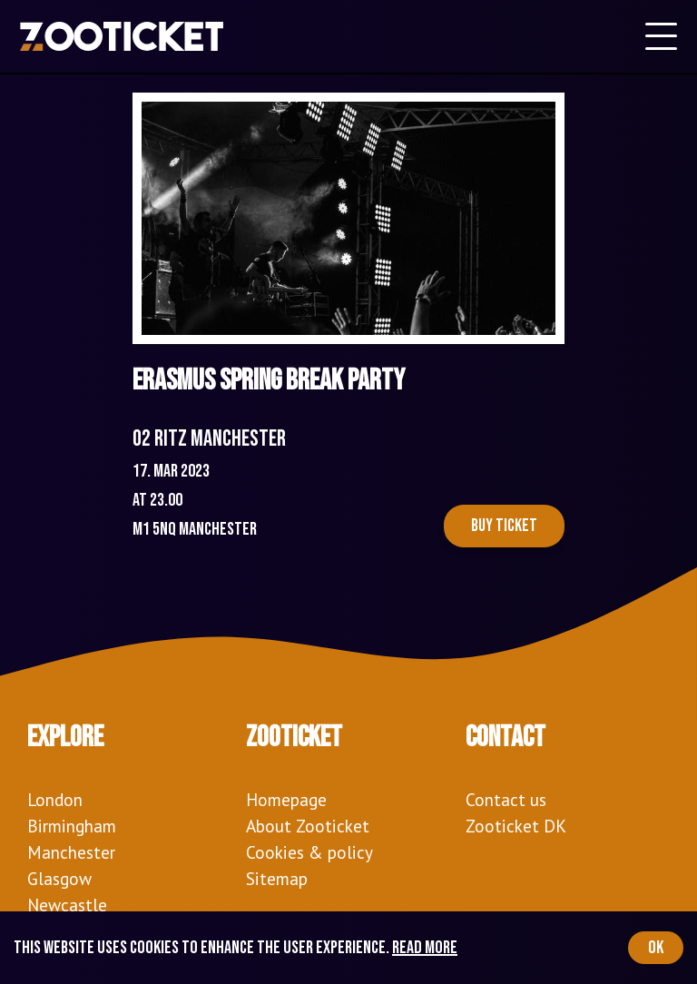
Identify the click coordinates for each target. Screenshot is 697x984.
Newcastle (67, 904)
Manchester (71, 852)
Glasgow (59, 878)
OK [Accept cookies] (655, 948)
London (55, 799)
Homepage (286, 799)
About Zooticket (307, 825)
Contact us (506, 799)
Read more (424, 948)
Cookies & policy (309, 852)
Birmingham (71, 825)
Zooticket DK (516, 825)
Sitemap (277, 878)
